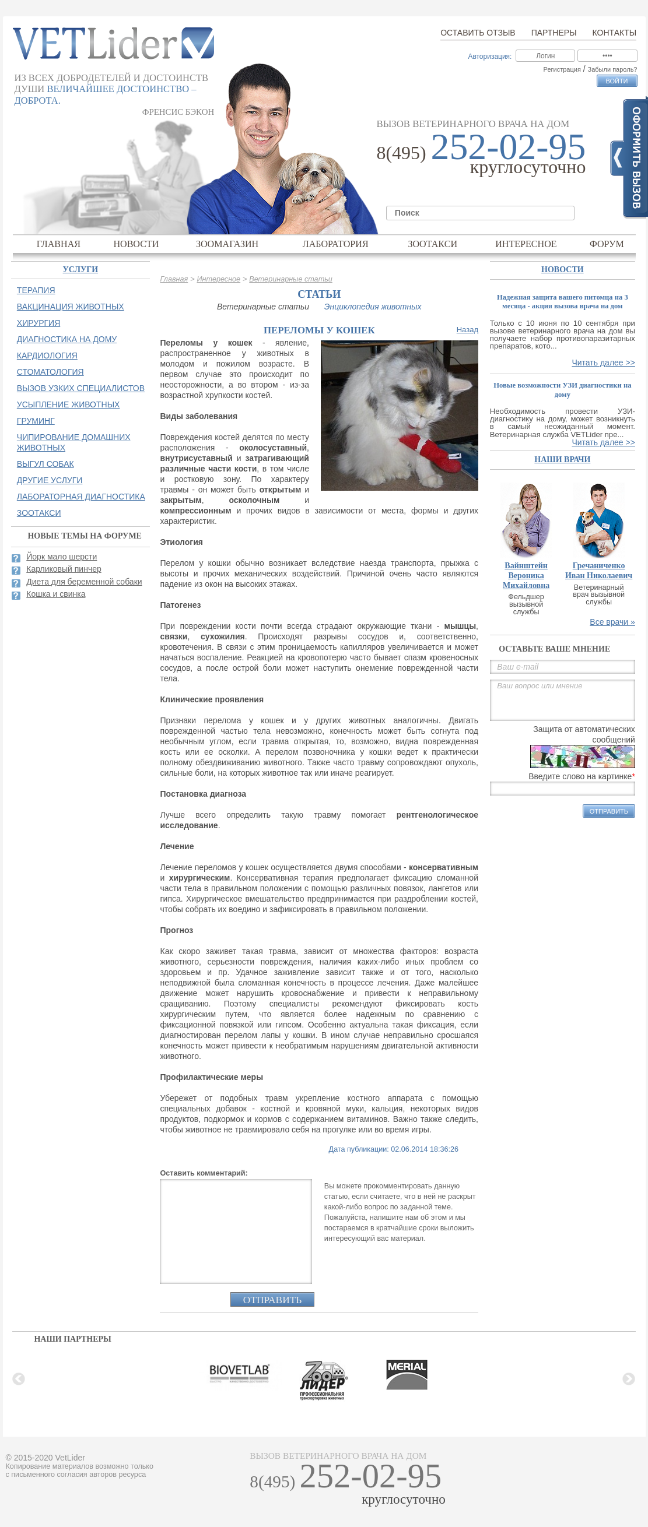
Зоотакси (432, 244)
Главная (58, 244)
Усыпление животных (68, 404)
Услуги (81, 269)
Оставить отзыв (477, 32)
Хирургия (38, 323)
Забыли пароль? (613, 69)
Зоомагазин (227, 244)
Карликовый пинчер (63, 568)
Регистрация (562, 69)
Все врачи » (612, 622)
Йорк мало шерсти (61, 556)
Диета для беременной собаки (84, 581)
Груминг (36, 420)
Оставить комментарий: (203, 1173)
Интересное (526, 244)
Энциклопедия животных (373, 306)
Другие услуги (50, 480)
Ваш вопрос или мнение (562, 700)
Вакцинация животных (70, 306)
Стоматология (50, 372)
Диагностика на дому (67, 339)
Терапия (36, 290)
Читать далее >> (603, 362)
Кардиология (47, 355)
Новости (136, 244)
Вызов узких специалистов (81, 388)
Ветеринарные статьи (290, 279)
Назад (467, 329)
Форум (607, 244)
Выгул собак (45, 464)
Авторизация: (490, 56)
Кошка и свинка (55, 594)
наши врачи (562, 459)
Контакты (615, 32)
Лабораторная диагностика (81, 496)
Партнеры (554, 32)
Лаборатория (336, 244)
